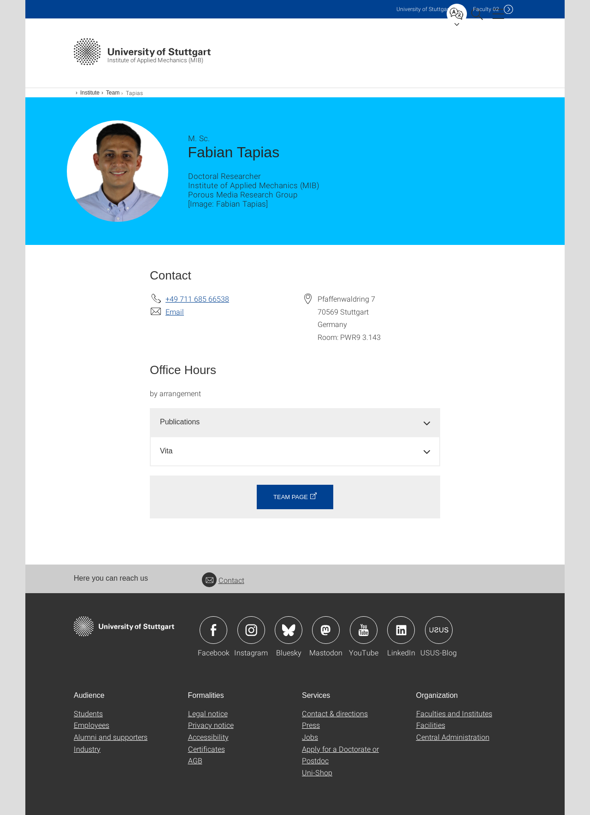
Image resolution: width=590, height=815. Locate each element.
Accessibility (208, 737)
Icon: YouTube (364, 630)
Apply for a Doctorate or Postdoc (340, 755)
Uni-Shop (317, 772)
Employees (91, 725)
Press (311, 725)
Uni (423, 9)
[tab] (295, 422)
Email (174, 311)
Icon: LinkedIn (401, 630)
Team (112, 92)
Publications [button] (180, 422)
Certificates (206, 749)
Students (88, 713)
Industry (87, 749)
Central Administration (453, 737)
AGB (195, 760)
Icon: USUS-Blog (439, 630)
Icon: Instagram (251, 630)
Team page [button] (290, 497)
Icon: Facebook (213, 630)
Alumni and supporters (111, 737)
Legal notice (208, 713)
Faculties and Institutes (454, 713)
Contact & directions (335, 713)
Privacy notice (211, 725)
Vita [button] (166, 451)
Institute (90, 92)
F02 (486, 9)
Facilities (430, 725)
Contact (223, 580)
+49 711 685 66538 (197, 298)
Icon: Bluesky (288, 630)
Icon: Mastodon (326, 630)
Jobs (310, 737)
